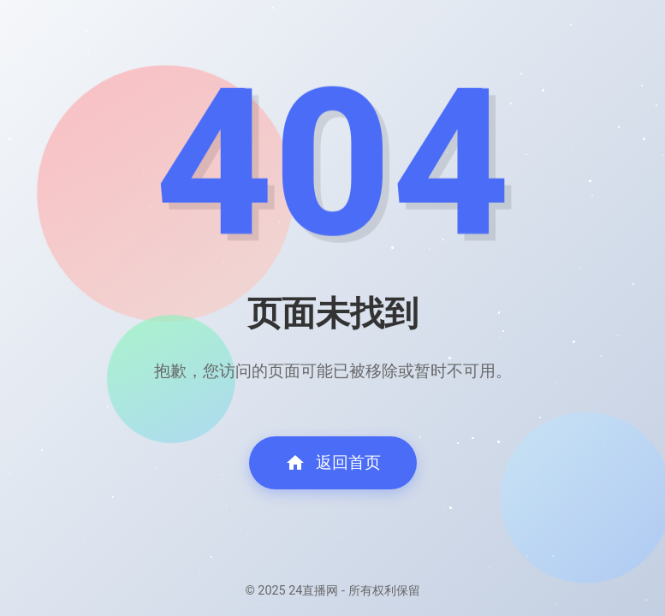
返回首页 (333, 463)
